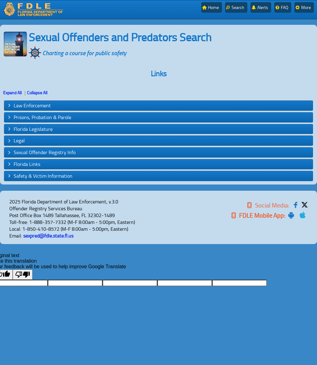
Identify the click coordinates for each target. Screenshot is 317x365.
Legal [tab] (16, 140)
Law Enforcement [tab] (29, 105)
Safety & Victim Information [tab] (39, 175)
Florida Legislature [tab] (30, 129)
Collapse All (37, 93)
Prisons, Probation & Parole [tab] (39, 117)
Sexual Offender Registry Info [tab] (41, 152)
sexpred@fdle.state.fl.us (48, 235)
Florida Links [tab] (23, 164)
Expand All (12, 93)
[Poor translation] (23, 274)
